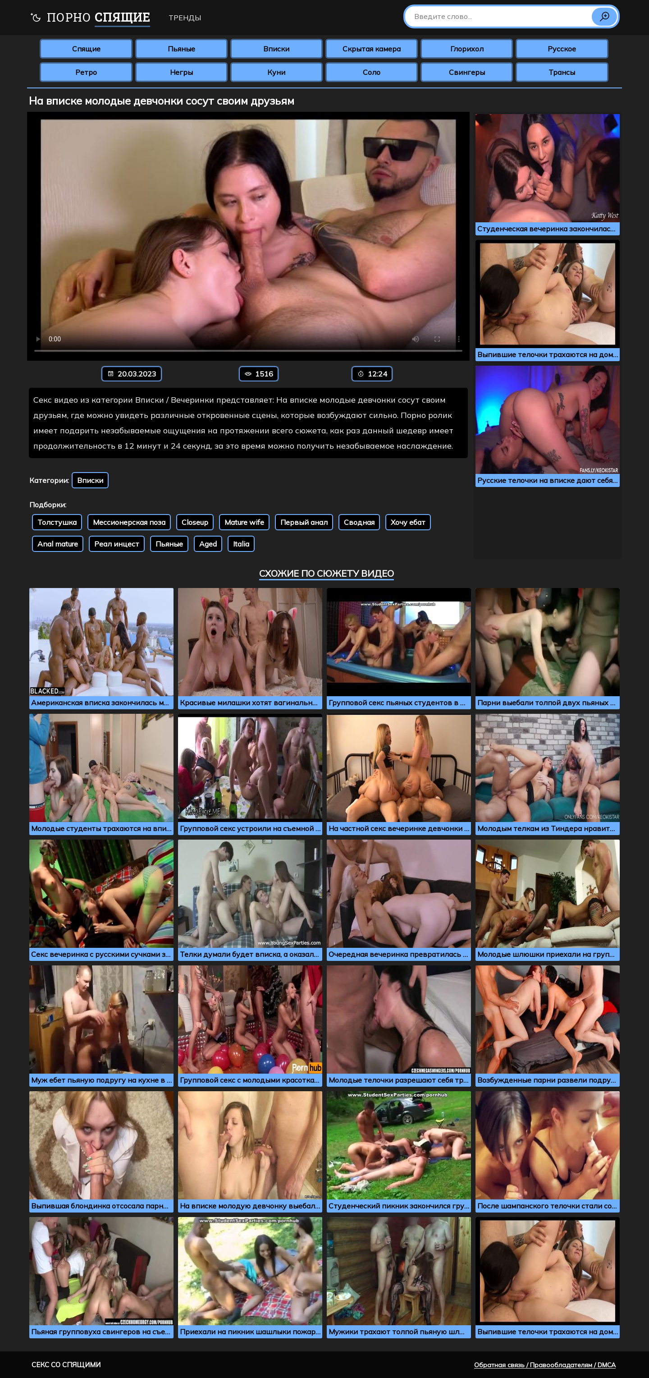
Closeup (195, 522)
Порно (90, 18)
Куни (276, 72)
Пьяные (181, 48)
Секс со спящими (66, 1364)
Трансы (561, 72)
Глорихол (467, 48)
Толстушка (57, 522)
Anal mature (57, 543)
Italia (241, 543)
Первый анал (304, 522)
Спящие (86, 48)
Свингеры (467, 72)
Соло (371, 72)
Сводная (359, 522)
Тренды (185, 17)
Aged (208, 543)
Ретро (86, 72)
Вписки (276, 48)
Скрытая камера (372, 48)
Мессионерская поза (129, 522)
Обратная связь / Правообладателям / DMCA (545, 1365)
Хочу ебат (408, 522)
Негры (181, 72)
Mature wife (244, 522)
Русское (562, 48)
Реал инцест (116, 543)
